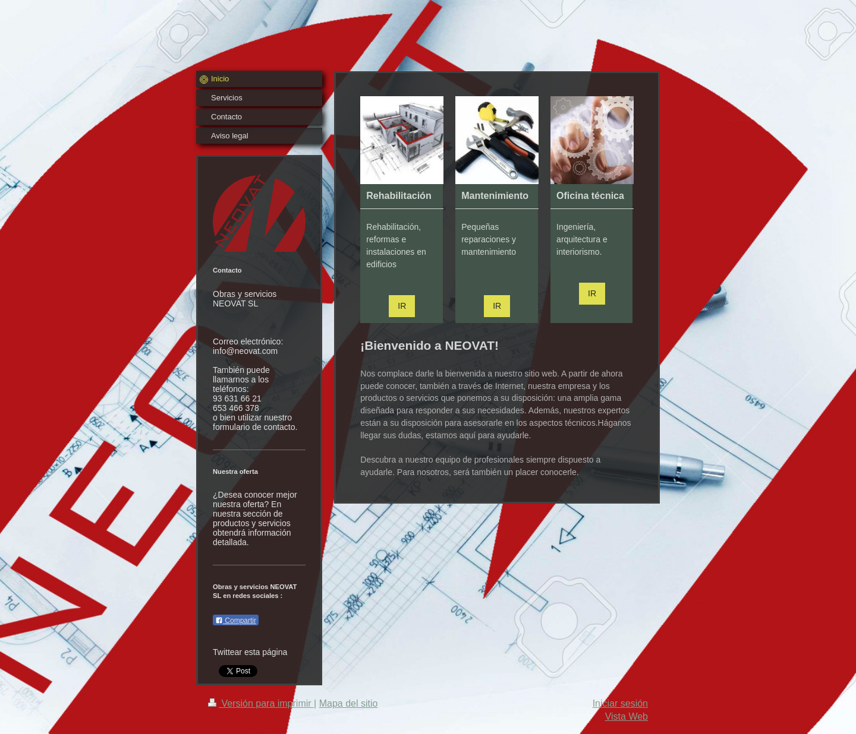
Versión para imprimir (261, 703)
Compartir (235, 620)
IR (402, 306)
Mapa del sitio (348, 703)
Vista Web (626, 716)
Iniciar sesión (620, 703)
